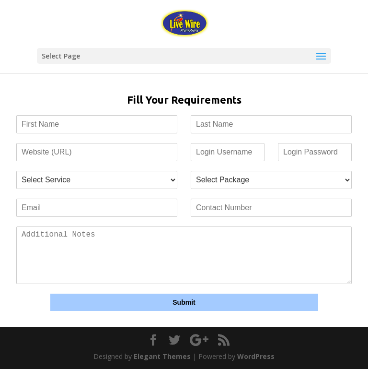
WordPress (256, 356)
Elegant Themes (162, 356)
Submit (183, 302)
